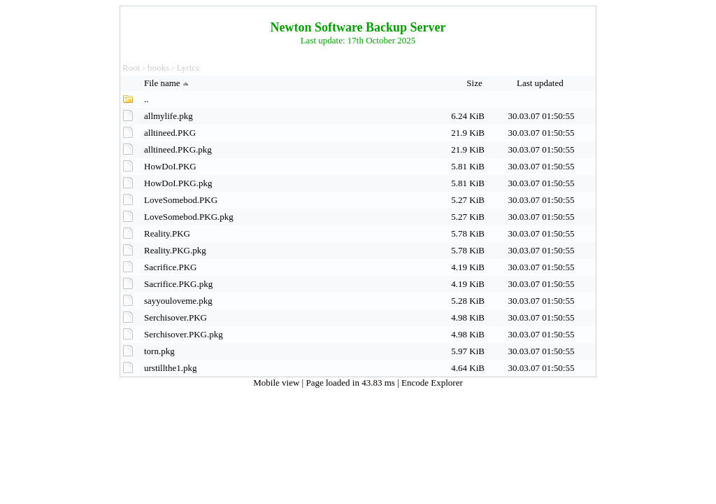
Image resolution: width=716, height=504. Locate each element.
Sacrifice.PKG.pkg (178, 284)
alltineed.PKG (170, 132)
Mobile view (277, 382)
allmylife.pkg (168, 116)
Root (131, 67)
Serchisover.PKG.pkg (183, 334)
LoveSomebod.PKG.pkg (189, 216)
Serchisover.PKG (175, 317)
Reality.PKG (167, 233)
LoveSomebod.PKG (180, 200)
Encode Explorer (432, 382)
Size (475, 83)
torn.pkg (159, 351)
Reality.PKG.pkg (175, 250)
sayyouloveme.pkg (178, 300)
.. (146, 99)
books (158, 67)
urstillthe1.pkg (170, 368)
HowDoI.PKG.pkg (178, 183)
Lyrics (188, 67)
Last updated (541, 83)
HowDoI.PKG (170, 166)
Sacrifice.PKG (170, 267)
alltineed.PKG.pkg (178, 149)
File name (168, 83)
